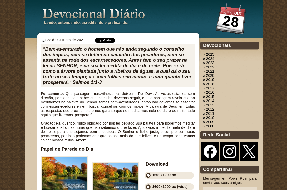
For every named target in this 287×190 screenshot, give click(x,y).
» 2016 (208, 92)
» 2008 (208, 126)
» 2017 (208, 88)
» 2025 (208, 54)
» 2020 (208, 75)
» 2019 (208, 80)
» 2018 (208, 84)
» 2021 (208, 71)
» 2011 (208, 113)
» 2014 (208, 101)
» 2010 (208, 118)
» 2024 (208, 58)
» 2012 (208, 109)
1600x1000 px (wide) (170, 186)
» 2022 (208, 67)
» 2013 (208, 105)
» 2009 (208, 122)
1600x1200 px (164, 175)
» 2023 (208, 63)
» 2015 (208, 96)
